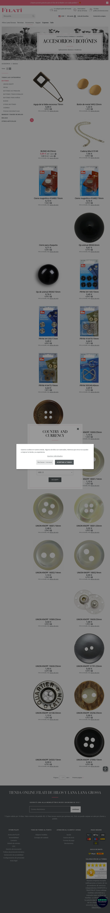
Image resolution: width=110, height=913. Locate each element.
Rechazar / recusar (45, 462)
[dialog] (55, 456)
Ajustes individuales (55, 456)
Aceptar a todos (64, 462)
